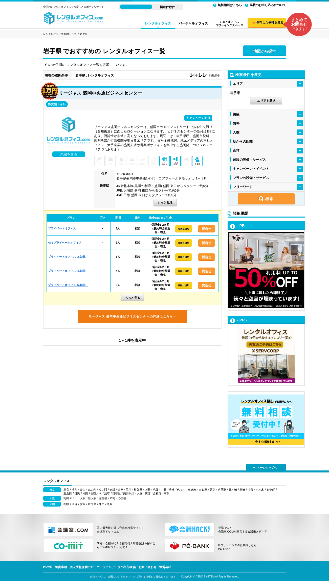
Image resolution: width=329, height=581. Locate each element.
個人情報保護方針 (82, 567)
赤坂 (112, 489)
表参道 (203, 489)
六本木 (260, 489)
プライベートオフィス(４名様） (68, 270)
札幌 (66, 504)
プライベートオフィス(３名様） (68, 256)
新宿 (66, 489)
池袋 (155, 489)
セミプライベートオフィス (64, 242)
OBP (74, 497)
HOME (47, 567)
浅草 (107, 493)
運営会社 (165, 567)
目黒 (77, 493)
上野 (147, 489)
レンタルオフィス (158, 23)
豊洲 (171, 489)
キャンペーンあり (198, 118)
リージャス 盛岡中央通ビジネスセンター (100, 93)
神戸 (101, 504)
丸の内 (92, 489)
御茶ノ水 (96, 493)
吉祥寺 (157, 493)
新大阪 (92, 498)
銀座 (120, 489)
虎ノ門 (103, 489)
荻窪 (147, 493)
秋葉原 (138, 489)
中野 (163, 489)
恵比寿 (192, 489)
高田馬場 (128, 493)
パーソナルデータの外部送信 (116, 567)
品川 (128, 489)
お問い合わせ (147, 567)
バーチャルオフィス (193, 23)
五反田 (67, 493)
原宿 (212, 489)
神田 (85, 493)
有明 (166, 493)
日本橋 (233, 489)
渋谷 (74, 489)
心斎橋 (122, 498)
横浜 (82, 504)
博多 (109, 504)
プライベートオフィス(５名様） (68, 284)
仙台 (74, 504)
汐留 (250, 489)
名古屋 (92, 504)
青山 (82, 489)
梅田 (66, 498)
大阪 (82, 498)
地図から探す (264, 51)
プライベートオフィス (62, 228)
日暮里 (116, 493)
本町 (112, 498)
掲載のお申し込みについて (268, 5)
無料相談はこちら (230, 5)
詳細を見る (68, 154)
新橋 (242, 489)
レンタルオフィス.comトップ (60, 34)
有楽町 (271, 489)
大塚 (139, 493)
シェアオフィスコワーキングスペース (229, 23)
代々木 (181, 489)
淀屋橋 (103, 498)
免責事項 (61, 567)
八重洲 (222, 489)
